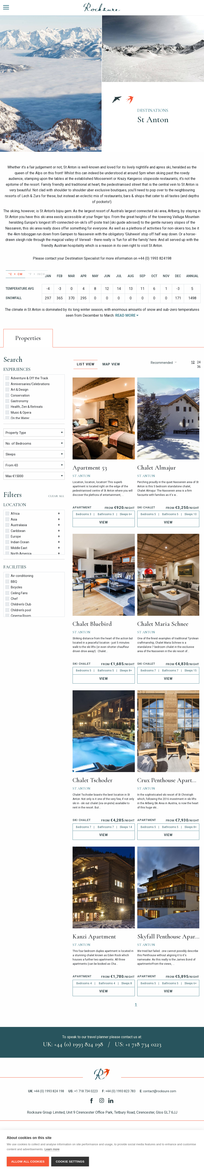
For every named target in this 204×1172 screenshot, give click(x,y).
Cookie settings (70, 1161)
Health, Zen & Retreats (24, 406)
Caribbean (15, 530)
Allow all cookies (27, 1161)
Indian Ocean (17, 542)
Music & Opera (18, 412)
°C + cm (15, 274)
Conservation (17, 395)
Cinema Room (18, 615)
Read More (126, 315)
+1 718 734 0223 (83, 1091)
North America (18, 553)
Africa (12, 513)
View (103, 522)
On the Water (17, 418)
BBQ (11, 581)
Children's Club (18, 604)
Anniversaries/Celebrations (27, 384)
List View (85, 364)
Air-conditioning (19, 575)
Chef (11, 598)
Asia (11, 519)
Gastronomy (16, 401)
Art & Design (16, 389)
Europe (13, 536)
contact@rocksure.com (158, 1091)
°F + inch (37, 274)
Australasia (16, 525)
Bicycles (13, 587)
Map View (111, 364)
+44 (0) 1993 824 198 (46, 1091)
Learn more (51, 1149)
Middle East (16, 547)
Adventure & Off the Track (26, 378)
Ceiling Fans (16, 593)
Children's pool (18, 610)
